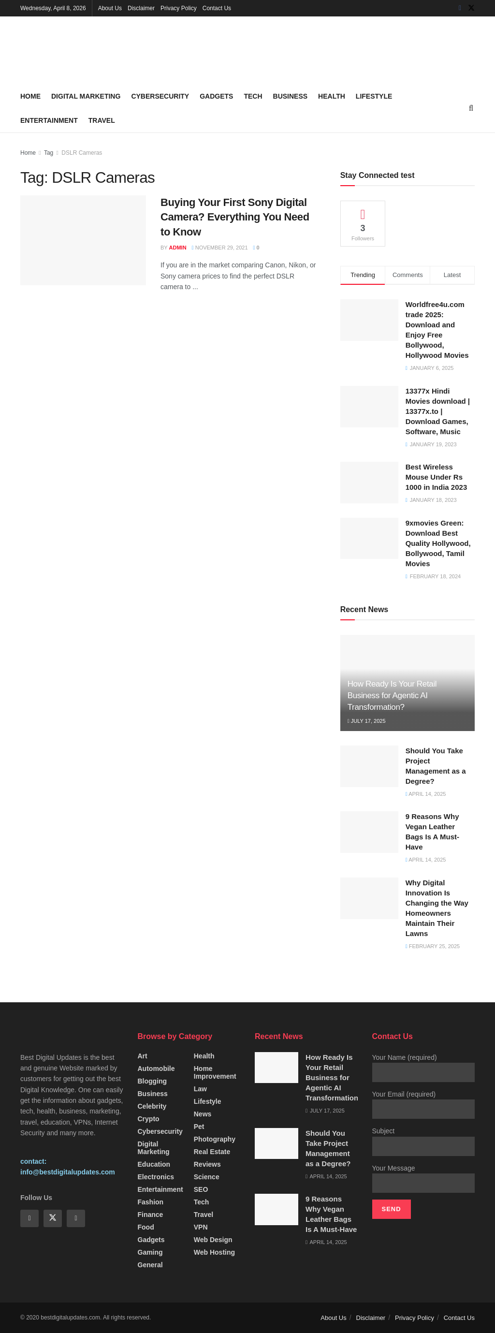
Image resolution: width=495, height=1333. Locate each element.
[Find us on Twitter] (471, 8)
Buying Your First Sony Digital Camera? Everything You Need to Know (234, 217)
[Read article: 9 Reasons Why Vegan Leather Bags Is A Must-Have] (369, 832)
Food (146, 1227)
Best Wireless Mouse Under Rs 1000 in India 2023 (436, 477)
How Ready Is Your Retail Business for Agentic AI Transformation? (392, 695)
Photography (214, 1139)
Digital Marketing (85, 96)
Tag (48, 152)
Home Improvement (215, 1072)
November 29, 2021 (220, 247)
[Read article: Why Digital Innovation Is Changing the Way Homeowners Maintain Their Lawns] (369, 898)
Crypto (149, 1119)
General (150, 1265)
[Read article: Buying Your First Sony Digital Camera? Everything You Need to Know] (83, 240)
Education (154, 1164)
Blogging (152, 1081)
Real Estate (212, 1152)
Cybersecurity (160, 96)
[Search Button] (471, 108)
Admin (178, 247)
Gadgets (216, 96)
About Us (110, 8)
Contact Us (217, 8)
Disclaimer (141, 8)
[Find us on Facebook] (460, 8)
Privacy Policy (178, 8)
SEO (201, 1189)
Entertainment (49, 120)
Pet (199, 1126)
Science (206, 1177)
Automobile (156, 1068)
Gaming (150, 1252)
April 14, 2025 (426, 794)
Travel (101, 120)
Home (30, 96)
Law (200, 1089)
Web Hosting (214, 1252)
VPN (201, 1227)
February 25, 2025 (433, 946)
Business (290, 96)
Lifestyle (374, 96)
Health (331, 96)
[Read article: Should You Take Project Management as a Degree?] (369, 766)
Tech (253, 96)
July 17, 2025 (367, 721)
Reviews (207, 1164)
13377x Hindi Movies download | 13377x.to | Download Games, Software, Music (438, 411)
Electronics (156, 1177)
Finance (150, 1214)
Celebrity (152, 1106)
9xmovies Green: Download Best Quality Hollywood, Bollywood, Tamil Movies (438, 543)
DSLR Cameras (81, 152)
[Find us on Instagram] (76, 1218)
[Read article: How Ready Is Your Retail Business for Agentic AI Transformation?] (276, 1067)
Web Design (213, 1240)
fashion (151, 1202)
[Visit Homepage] (92, 50)
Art (142, 1056)
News (203, 1114)
